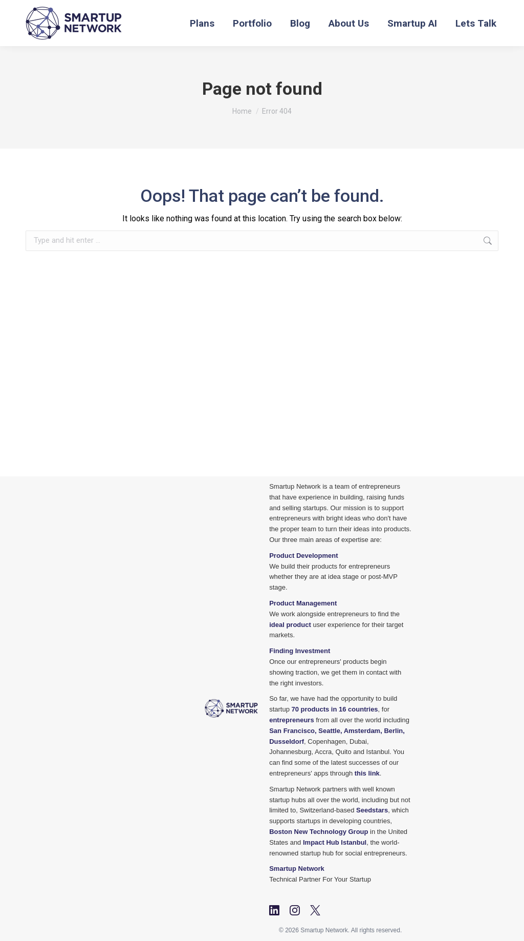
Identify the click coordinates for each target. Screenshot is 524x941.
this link (367, 773)
